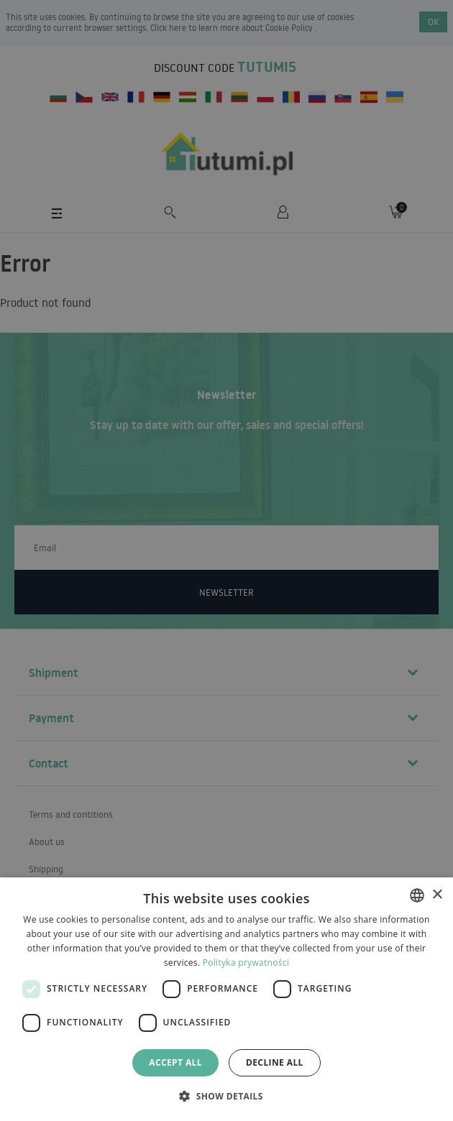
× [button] (436, 895)
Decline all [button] (274, 1062)
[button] (226, 1095)
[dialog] (226, 999)
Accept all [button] (175, 1062)
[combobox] (417, 895)
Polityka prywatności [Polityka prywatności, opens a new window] (246, 962)
